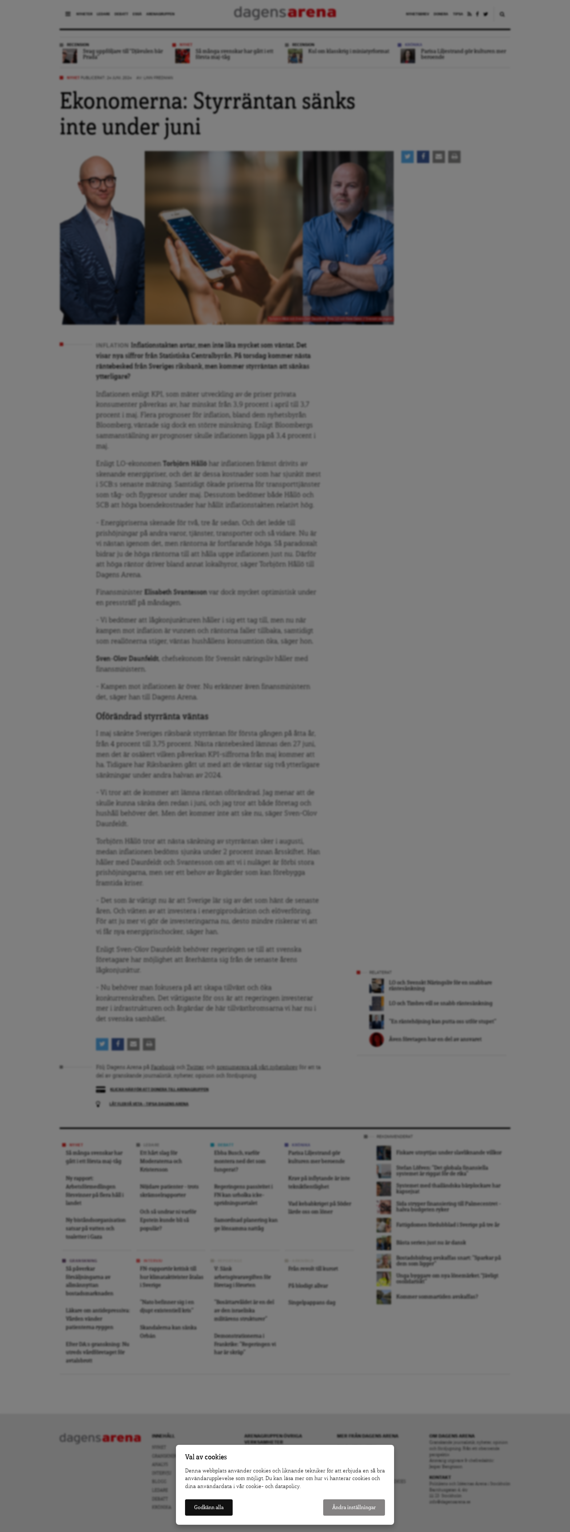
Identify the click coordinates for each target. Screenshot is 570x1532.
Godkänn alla (209, 1507)
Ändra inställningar (354, 1507)
